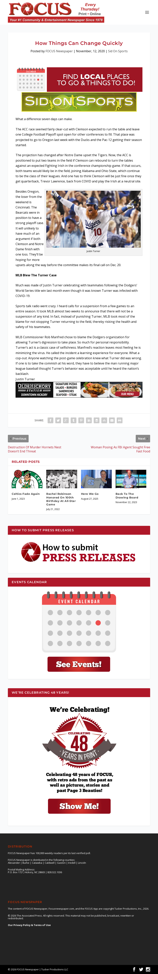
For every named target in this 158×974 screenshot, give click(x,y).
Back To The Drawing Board (127, 495)
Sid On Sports (118, 51)
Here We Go (90, 494)
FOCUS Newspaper (59, 51)
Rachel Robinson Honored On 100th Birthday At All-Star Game (61, 499)
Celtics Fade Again (26, 494)
